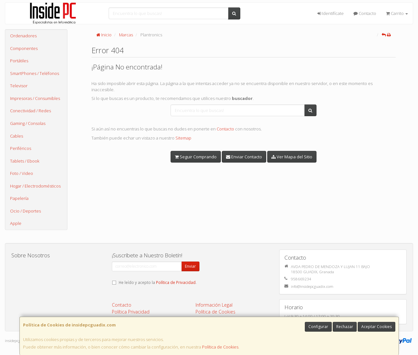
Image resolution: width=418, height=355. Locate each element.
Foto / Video (21, 173)
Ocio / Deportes (25, 211)
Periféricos (20, 148)
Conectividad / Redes (30, 111)
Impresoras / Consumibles (35, 98)
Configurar (318, 326)
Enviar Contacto (244, 157)
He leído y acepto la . (158, 282)
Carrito (397, 13)
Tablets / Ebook (24, 161)
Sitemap (183, 138)
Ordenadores (23, 36)
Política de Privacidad (176, 282)
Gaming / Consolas (27, 123)
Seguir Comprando (196, 157)
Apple (15, 223)
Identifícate (330, 13)
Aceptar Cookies (376, 326)
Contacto (364, 13)
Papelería (19, 198)
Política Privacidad (130, 312)
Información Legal (214, 305)
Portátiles (19, 61)
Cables (16, 136)
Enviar (190, 266)
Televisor (19, 86)
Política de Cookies (220, 347)
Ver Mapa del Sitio (291, 157)
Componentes (24, 48)
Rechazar (344, 326)
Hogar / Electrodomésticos (35, 186)
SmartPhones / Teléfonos (34, 73)
